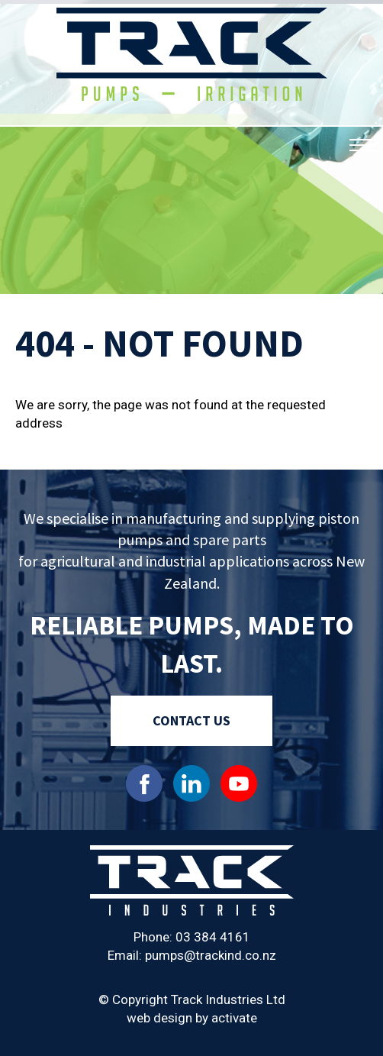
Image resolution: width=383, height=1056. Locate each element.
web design (159, 1017)
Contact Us (191, 720)
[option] (191, 149)
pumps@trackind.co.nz (210, 955)
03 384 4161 (212, 937)
